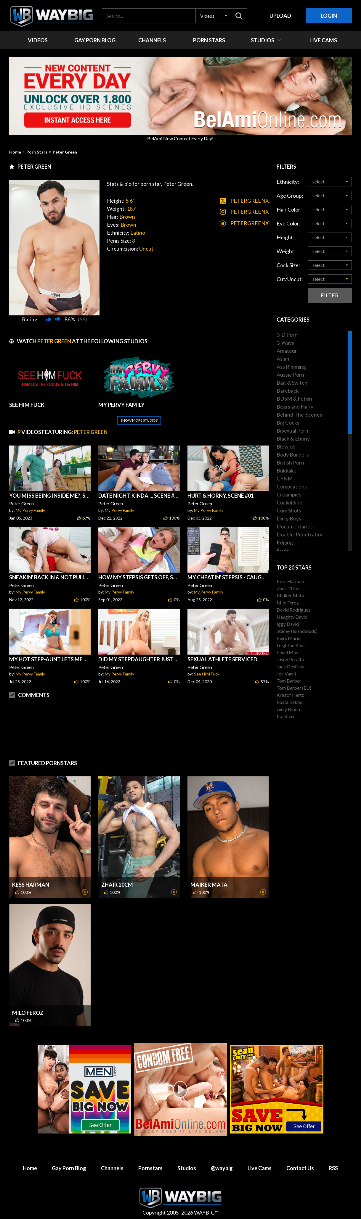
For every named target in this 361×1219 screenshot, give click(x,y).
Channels (112, 1168)
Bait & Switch (292, 382)
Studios (186, 1168)
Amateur (287, 350)
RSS (333, 1168)
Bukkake (286, 470)
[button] (213, 15)
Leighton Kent (291, 645)
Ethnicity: (288, 181)
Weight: (286, 251)
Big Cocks (288, 422)
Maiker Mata (208, 884)
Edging (285, 542)
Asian (283, 358)
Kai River (286, 716)
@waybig (222, 1168)
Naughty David (292, 617)
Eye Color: (289, 223)
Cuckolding (289, 502)
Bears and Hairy (295, 406)
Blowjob (286, 446)
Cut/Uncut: (290, 279)
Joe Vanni (286, 673)
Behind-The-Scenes (299, 414)
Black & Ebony (293, 438)
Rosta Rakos (289, 702)
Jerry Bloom (289, 709)
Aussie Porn (290, 374)
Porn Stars (36, 152)
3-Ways (285, 342)
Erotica (285, 550)
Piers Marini (289, 638)
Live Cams (260, 1168)
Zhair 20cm (117, 884)
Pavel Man (287, 652)
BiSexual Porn (292, 430)
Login (329, 15)
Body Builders (293, 454)
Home (15, 152)
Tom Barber (289, 680)
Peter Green (65, 152)
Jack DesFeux (290, 666)
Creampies (289, 494)
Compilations (292, 486)
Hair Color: (289, 209)
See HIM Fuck (206, 673)
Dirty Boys (289, 518)
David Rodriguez (294, 609)
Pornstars (150, 1168)
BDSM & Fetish (294, 398)
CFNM (285, 478)
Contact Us (300, 1168)
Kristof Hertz (290, 695)
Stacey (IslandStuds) (297, 631)
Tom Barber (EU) (294, 688)
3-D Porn (287, 334)
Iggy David (288, 624)
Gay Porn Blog (69, 1168)
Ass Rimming (291, 366)
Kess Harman (30, 884)
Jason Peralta (290, 659)
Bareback (288, 390)
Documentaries (295, 526)
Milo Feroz (28, 1013)
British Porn (290, 462)
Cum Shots (289, 510)
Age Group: (290, 195)
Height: (285, 237)
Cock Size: (288, 265)
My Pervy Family (30, 510)
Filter (329, 295)
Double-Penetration (300, 534)
